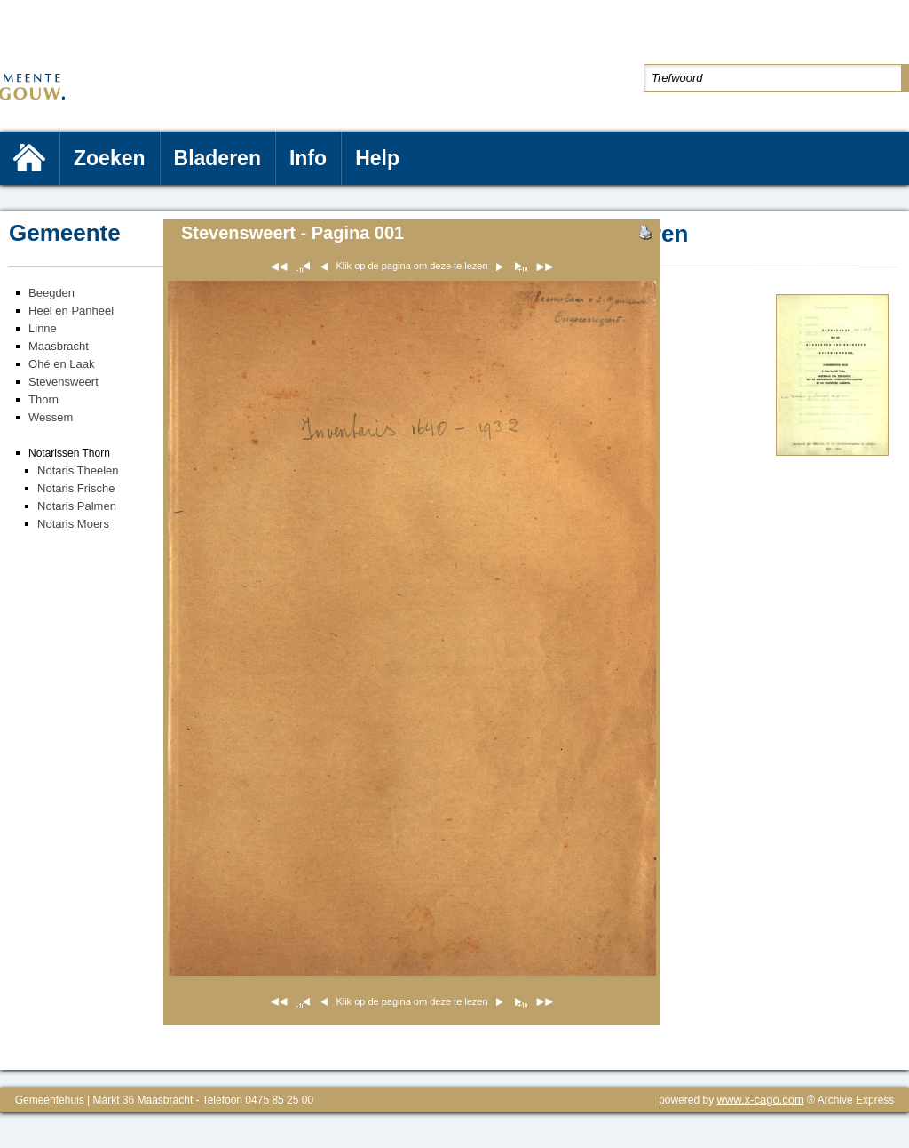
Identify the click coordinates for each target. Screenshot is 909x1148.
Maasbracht (58, 346)
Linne (42, 328)
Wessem (50, 417)
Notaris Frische (76, 488)
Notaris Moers (73, 523)
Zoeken (110, 158)
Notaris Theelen (78, 470)
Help (377, 158)
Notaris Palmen (76, 506)
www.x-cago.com (760, 1099)
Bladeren (217, 158)
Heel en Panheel (71, 310)
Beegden (51, 292)
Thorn (43, 399)
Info (308, 158)
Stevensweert (63, 381)
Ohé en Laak (61, 364)
